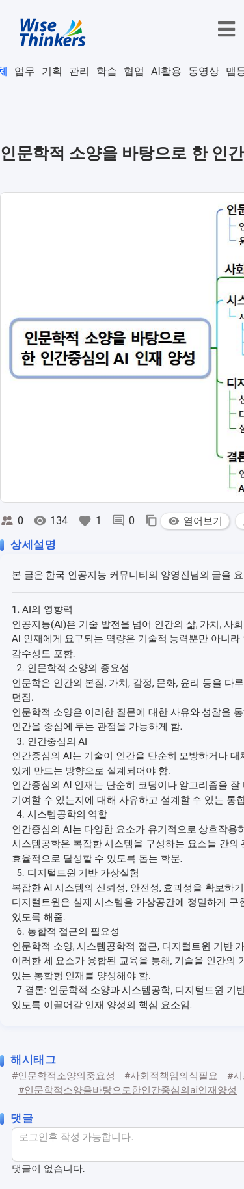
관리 (79, 71)
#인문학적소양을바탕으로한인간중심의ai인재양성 (127, 1090)
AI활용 (166, 71)
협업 (134, 71)
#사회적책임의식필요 (171, 1076)
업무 (24, 71)
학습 (106, 71)
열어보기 (195, 521)
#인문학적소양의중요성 (63, 1076)
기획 (52, 71)
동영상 (203, 71)
